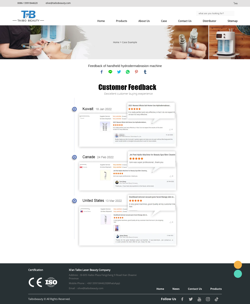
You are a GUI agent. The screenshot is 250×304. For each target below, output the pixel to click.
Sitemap (233, 21)
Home (101, 21)
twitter (119, 71)
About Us (144, 21)
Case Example (129, 42)
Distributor (209, 21)
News (176, 289)
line (110, 71)
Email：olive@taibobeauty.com (86, 288)
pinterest (136, 71)
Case (164, 21)
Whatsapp (238, 274)
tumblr (145, 71)
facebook (101, 71)
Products (121, 21)
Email (238, 265)
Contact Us (184, 21)
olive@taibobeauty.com (58, 3)
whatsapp (127, 71)
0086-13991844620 (27, 3)
